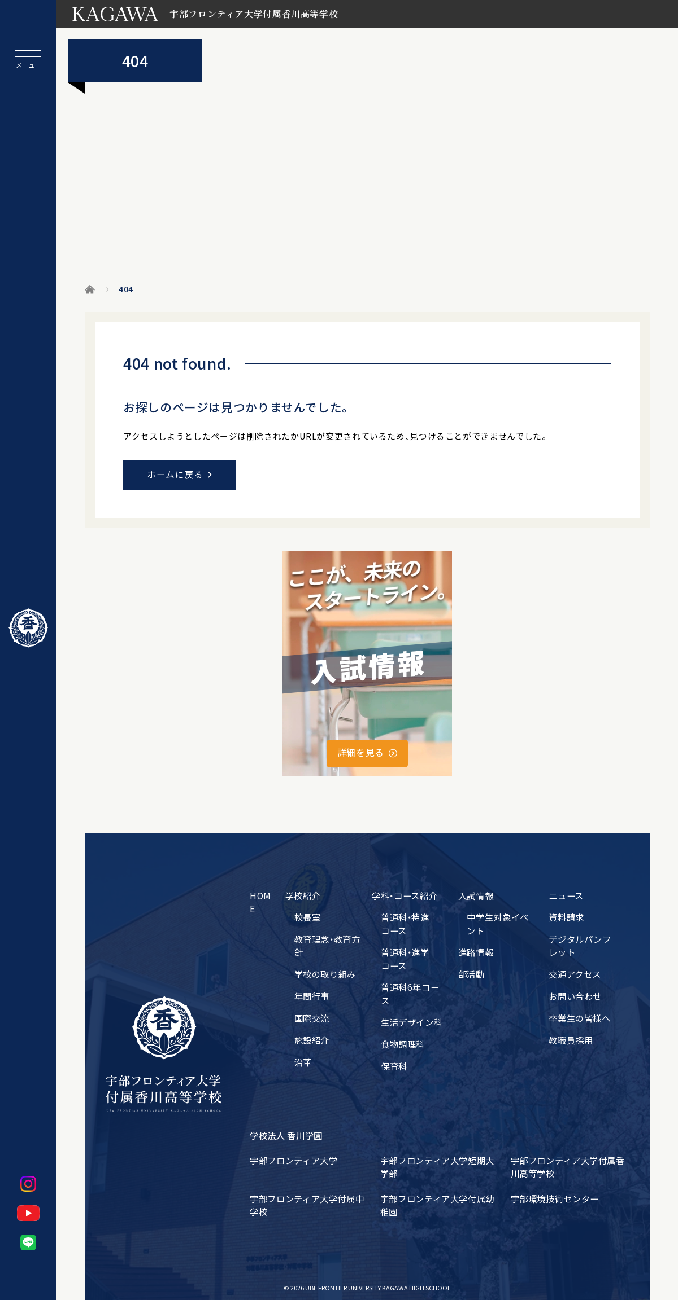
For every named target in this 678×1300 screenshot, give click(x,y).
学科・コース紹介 (404, 895)
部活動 (471, 974)
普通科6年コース (410, 993)
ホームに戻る (175, 474)
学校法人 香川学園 (286, 1135)
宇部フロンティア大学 (293, 1160)
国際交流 (312, 1018)
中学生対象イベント (497, 923)
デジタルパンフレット (580, 945)
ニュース (566, 895)
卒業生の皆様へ (579, 1018)
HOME (260, 902)
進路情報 (476, 952)
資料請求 (566, 917)
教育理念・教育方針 (327, 945)
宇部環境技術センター (555, 1198)
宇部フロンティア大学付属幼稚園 (437, 1205)
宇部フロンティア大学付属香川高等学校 (568, 1166)
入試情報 (476, 895)
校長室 (307, 917)
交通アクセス (575, 974)
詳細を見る (360, 752)
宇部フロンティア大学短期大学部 (437, 1166)
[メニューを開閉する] (28, 56)
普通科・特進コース (405, 923)
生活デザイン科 (411, 1022)
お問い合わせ (575, 996)
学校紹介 (303, 895)
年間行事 (312, 996)
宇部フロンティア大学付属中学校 (307, 1205)
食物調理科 (403, 1044)
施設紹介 (312, 1040)
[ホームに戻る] (28, 628)
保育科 (394, 1066)
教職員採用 (571, 1040)
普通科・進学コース (405, 958)
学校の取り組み (325, 974)
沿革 (303, 1062)
